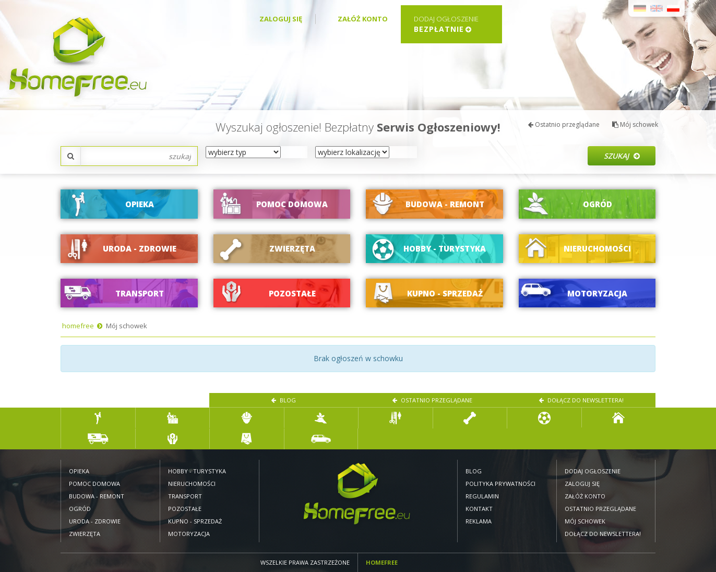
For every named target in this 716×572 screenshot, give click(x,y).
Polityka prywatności (500, 483)
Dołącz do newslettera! (581, 400)
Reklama (479, 521)
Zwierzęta (84, 534)
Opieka (79, 471)
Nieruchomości (192, 483)
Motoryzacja (189, 534)
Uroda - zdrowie (95, 521)
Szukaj (622, 156)
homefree (78, 325)
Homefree (382, 562)
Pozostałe (184, 509)
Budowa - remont (96, 496)
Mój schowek (635, 124)
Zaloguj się (280, 18)
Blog (283, 400)
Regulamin (482, 496)
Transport (185, 496)
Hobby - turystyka (197, 471)
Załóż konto (363, 18)
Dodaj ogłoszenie (592, 471)
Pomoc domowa (94, 483)
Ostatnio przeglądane (564, 124)
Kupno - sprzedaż (195, 521)
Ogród (80, 509)
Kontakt (479, 509)
